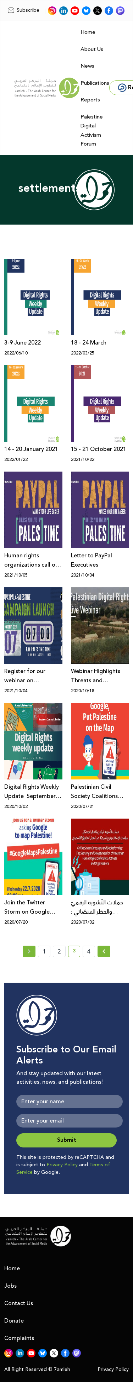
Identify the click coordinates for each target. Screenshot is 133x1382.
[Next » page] (104, 951)
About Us (92, 49)
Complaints (19, 1338)
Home (88, 32)
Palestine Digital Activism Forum (92, 130)
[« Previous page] (29, 951)
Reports (90, 100)
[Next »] (104, 951)
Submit (66, 1140)
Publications (95, 83)
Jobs (10, 1286)
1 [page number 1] (44, 951)
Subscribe (23, 10)
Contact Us (18, 1303)
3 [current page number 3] (76, 952)
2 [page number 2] (59, 951)
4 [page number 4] (88, 951)
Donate (14, 1321)
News (87, 66)
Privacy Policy (62, 1165)
